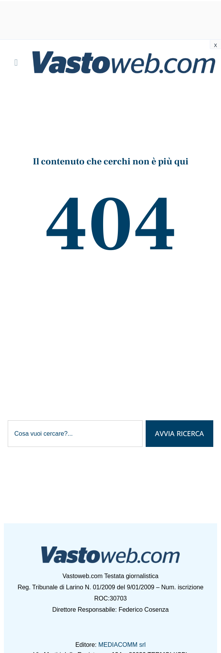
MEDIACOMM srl (122, 644)
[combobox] (75, 433)
